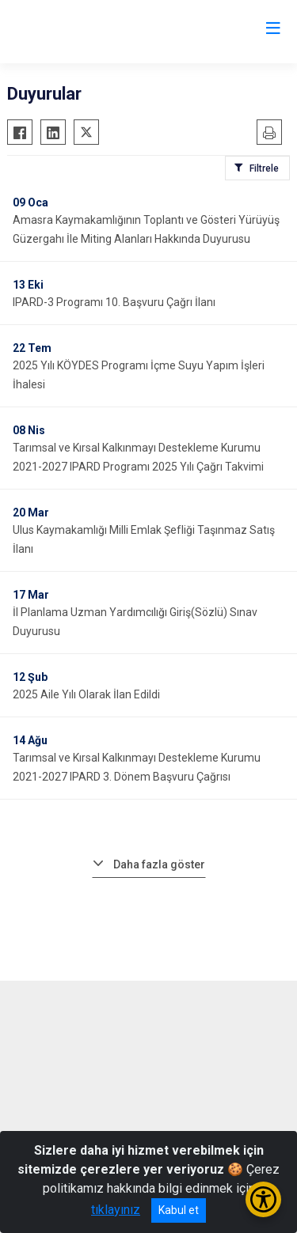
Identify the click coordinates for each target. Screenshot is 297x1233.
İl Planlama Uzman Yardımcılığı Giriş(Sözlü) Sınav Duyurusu (135, 621)
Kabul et (178, 1210)
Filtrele (264, 168)
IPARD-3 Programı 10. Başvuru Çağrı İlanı (114, 302)
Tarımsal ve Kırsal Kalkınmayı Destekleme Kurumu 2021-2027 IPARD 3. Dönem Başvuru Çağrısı (137, 767)
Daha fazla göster (159, 864)
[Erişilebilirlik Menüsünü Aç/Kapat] (263, 1199)
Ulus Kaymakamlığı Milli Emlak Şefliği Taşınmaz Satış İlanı (144, 539)
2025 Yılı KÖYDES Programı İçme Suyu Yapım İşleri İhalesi (139, 375)
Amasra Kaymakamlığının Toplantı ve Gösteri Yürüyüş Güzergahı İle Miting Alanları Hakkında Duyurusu (146, 229)
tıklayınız (115, 1209)
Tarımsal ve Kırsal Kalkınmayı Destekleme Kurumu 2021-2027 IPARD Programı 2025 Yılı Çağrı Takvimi (138, 457)
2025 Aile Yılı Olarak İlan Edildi (86, 694)
